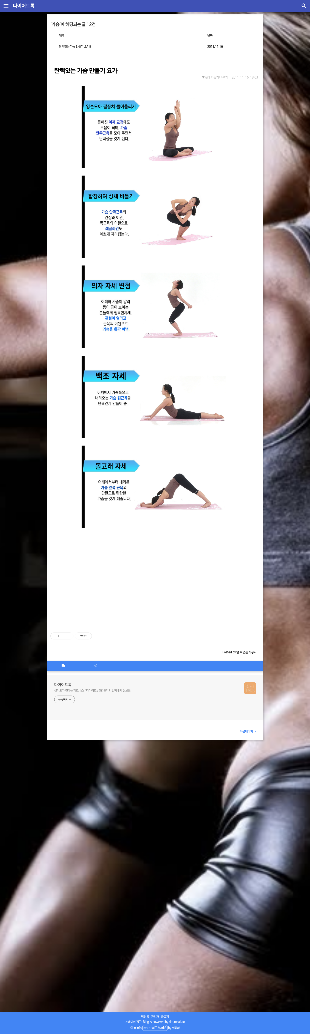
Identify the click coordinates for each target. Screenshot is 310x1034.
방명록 (145, 1017)
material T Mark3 (154, 1028)
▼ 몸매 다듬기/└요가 (215, 77)
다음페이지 (249, 731)
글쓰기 (165, 1017)
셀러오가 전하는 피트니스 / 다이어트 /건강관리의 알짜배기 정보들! (93, 690)
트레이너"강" (132, 1022)
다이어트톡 (23, 6)
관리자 (155, 1017)
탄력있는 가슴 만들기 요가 (85, 71)
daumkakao (177, 1022)
